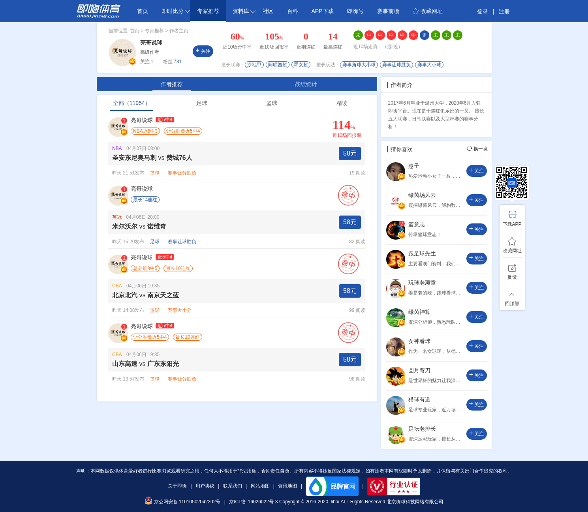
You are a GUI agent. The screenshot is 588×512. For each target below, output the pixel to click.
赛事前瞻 (388, 11)
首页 (142, 11)
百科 (292, 11)
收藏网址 (428, 11)
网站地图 (260, 486)
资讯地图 (287, 486)
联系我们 (232, 486)
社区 (268, 11)
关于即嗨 (177, 486)
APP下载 (323, 11)
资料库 (244, 11)
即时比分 (176, 11)
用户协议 (204, 486)
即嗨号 (355, 11)
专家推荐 (208, 11)
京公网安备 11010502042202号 (182, 501)
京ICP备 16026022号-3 (253, 501)
